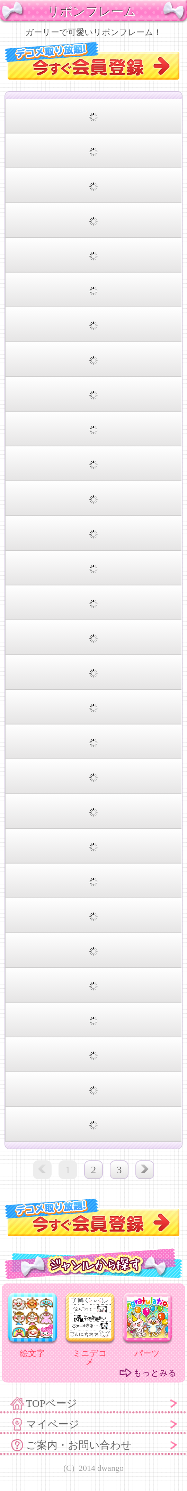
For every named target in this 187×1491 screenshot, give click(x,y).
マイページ (52, 1424)
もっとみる (155, 1372)
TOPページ (51, 1403)
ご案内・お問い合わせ (79, 1445)
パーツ (147, 1353)
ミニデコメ (89, 1357)
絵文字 (32, 1353)
